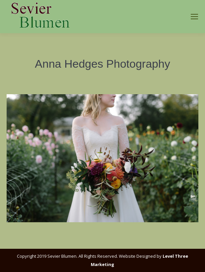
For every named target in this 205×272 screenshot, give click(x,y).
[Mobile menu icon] (194, 17)
